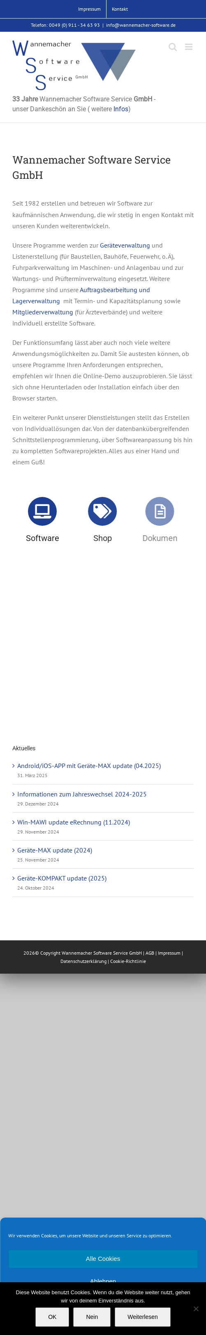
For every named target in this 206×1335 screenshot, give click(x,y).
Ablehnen (103, 1281)
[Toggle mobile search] (173, 46)
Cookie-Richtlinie (128, 961)
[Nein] (196, 1309)
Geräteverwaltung (125, 245)
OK (52, 1317)
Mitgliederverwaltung (42, 312)
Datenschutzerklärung (83, 961)
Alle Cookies (103, 1258)
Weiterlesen (142, 1317)
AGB (150, 953)
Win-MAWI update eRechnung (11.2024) (73, 822)
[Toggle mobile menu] (189, 46)
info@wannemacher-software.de (141, 25)
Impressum (169, 953)
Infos (120, 109)
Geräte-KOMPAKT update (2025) (61, 878)
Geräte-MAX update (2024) (54, 850)
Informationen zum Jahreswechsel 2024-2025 (82, 794)
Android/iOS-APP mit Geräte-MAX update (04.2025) (89, 765)
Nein (92, 1317)
